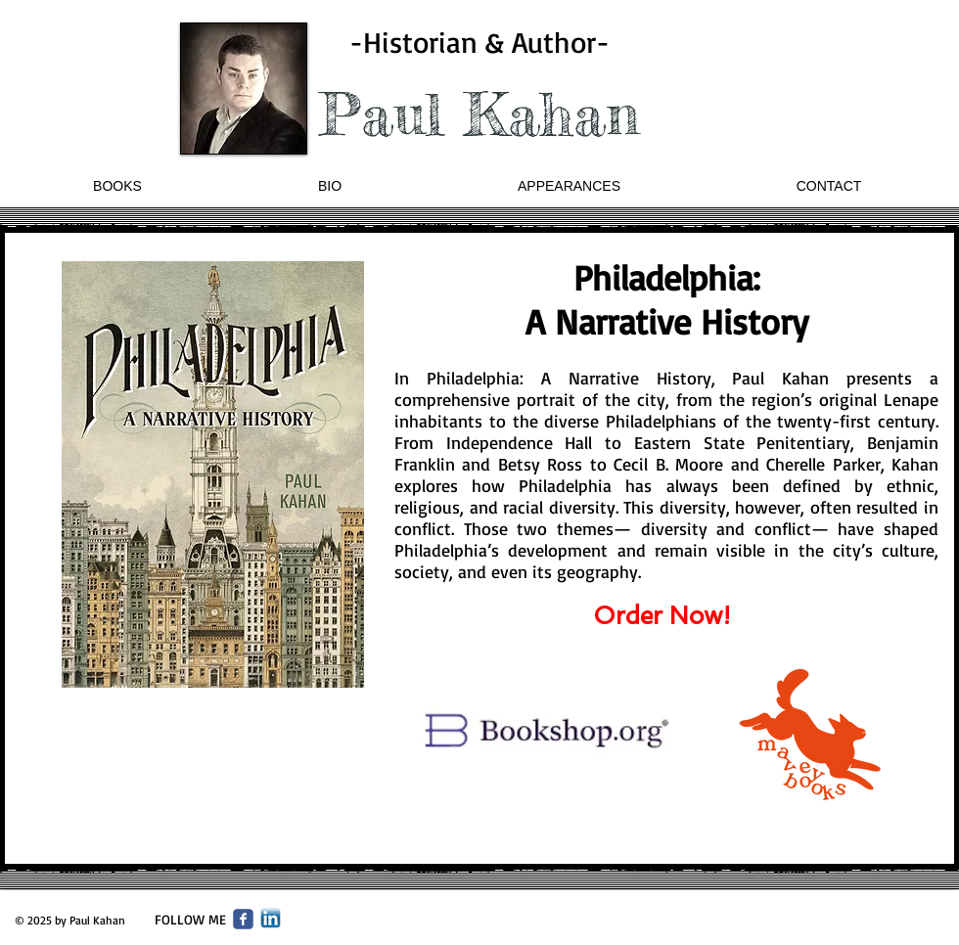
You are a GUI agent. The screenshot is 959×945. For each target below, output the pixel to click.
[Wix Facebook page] (243, 919)
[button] (117, 186)
